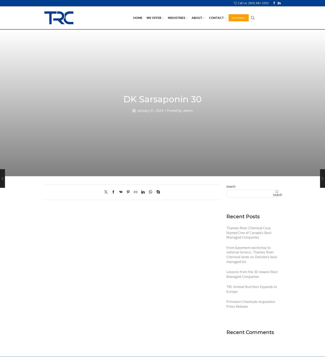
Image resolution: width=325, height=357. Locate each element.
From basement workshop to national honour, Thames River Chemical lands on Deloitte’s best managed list (251, 254)
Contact (217, 17)
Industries (178, 17)
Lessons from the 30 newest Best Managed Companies (252, 274)
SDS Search (238, 18)
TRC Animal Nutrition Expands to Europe (251, 289)
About (198, 17)
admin (188, 110)
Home (137, 17)
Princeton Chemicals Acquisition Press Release (250, 304)
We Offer (155, 17)
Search (230, 186)
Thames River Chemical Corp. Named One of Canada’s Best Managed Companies (248, 233)
